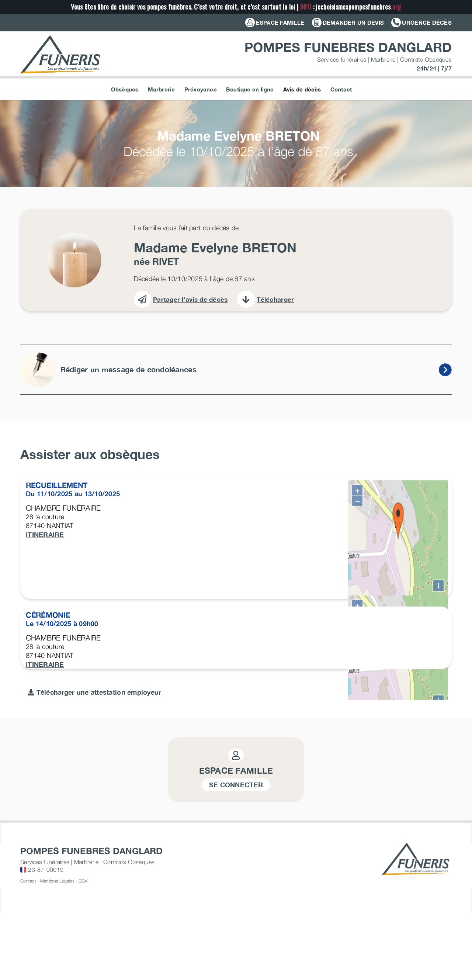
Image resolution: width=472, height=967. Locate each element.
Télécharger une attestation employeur (95, 919)
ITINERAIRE (45, 535)
